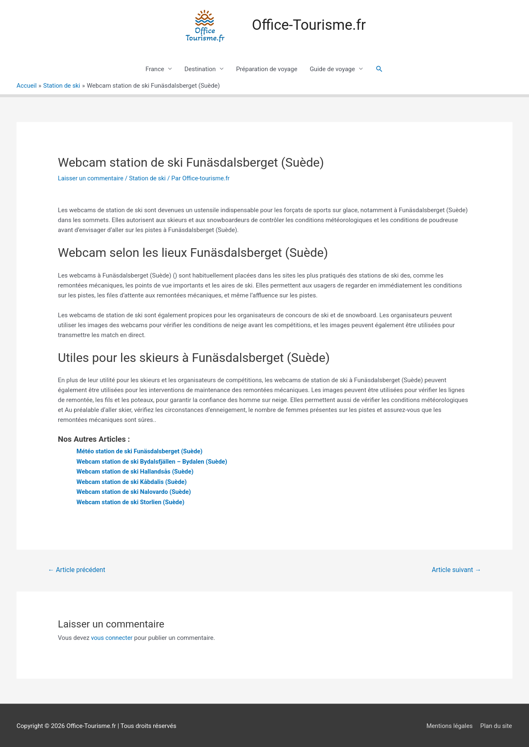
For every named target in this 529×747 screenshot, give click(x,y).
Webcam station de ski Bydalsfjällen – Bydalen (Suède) (152, 461)
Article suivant (456, 568)
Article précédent (77, 568)
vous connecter (112, 636)
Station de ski (148, 178)
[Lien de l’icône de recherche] (379, 69)
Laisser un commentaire (91, 178)
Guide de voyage (332, 69)
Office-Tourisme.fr (309, 25)
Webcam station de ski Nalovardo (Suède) (134, 491)
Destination (200, 69)
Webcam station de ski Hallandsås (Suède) (135, 471)
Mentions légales (449, 724)
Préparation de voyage (266, 69)
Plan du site (496, 724)
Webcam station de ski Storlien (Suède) (131, 501)
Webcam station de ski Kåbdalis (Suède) (132, 481)
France (154, 69)
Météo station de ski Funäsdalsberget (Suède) (140, 451)
